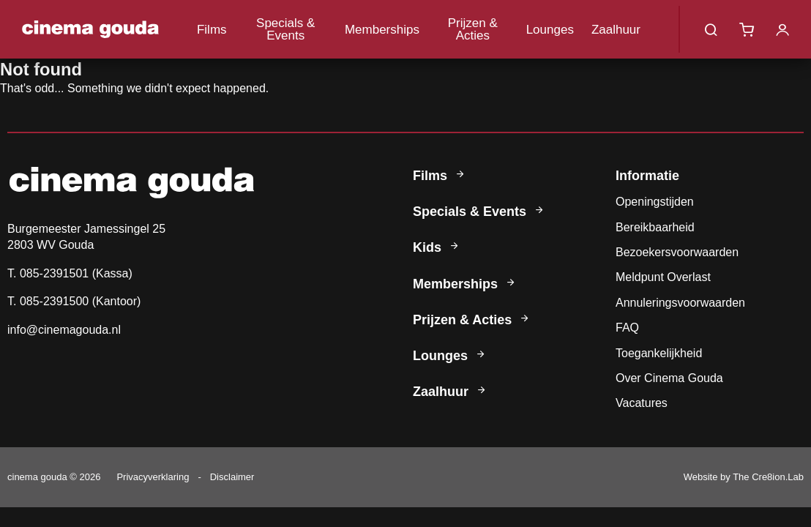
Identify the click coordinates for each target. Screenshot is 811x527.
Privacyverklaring (152, 476)
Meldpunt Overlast (663, 277)
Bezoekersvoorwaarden (677, 252)
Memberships (382, 30)
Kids (437, 247)
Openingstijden (655, 201)
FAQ (627, 327)
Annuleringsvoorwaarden (680, 302)
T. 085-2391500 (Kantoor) (74, 301)
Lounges (550, 30)
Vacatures (642, 403)
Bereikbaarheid (655, 227)
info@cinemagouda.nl (64, 330)
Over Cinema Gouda (669, 378)
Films (212, 30)
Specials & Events (285, 29)
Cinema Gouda (90, 29)
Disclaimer (232, 476)
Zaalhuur (615, 30)
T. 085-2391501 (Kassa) (69, 273)
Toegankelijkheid (659, 353)
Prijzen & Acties (473, 29)
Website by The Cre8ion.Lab (744, 476)
